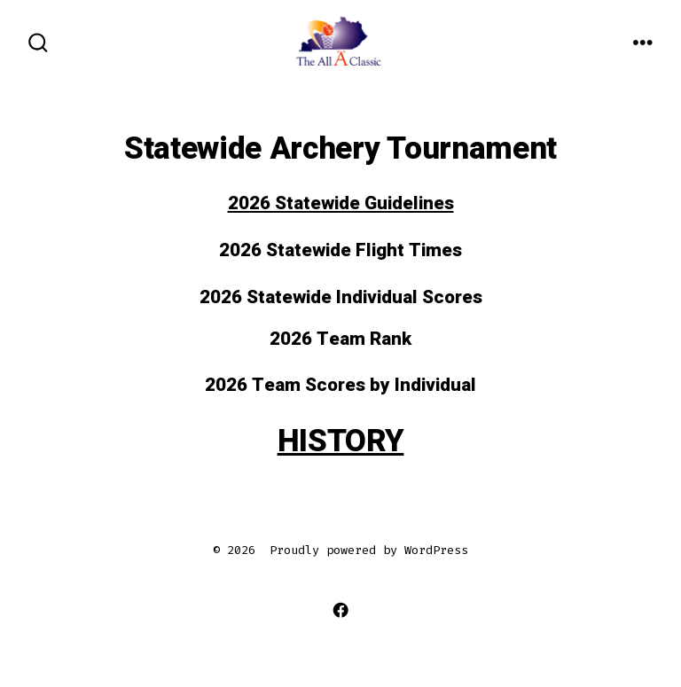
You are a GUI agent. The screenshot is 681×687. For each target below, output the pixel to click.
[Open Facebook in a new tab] (341, 610)
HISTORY (341, 441)
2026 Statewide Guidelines (341, 203)
